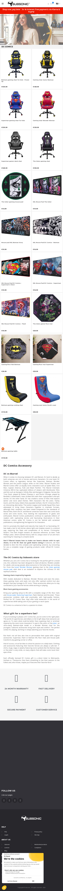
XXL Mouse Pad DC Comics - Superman (47, 283)
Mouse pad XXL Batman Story (12, 242)
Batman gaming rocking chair (12, 405)
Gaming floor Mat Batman (10, 364)
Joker (55, 623)
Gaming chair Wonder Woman (44, 120)
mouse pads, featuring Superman (19, 595)
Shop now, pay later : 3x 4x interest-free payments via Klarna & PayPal (31, 10)
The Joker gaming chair (41, 161)
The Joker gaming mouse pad (12, 202)
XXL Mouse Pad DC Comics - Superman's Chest (11, 284)
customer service (46, 710)
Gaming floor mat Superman (43, 364)
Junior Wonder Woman (23, 567)
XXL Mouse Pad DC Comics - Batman (46, 242)
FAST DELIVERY (47, 689)
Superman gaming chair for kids (13, 120)
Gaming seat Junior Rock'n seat (44, 405)
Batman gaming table (9, 451)
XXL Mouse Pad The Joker (42, 202)
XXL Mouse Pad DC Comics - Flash (13, 324)
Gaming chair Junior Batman (43, 80)
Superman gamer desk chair (11, 161)
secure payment (16, 710)
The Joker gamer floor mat (42, 324)
